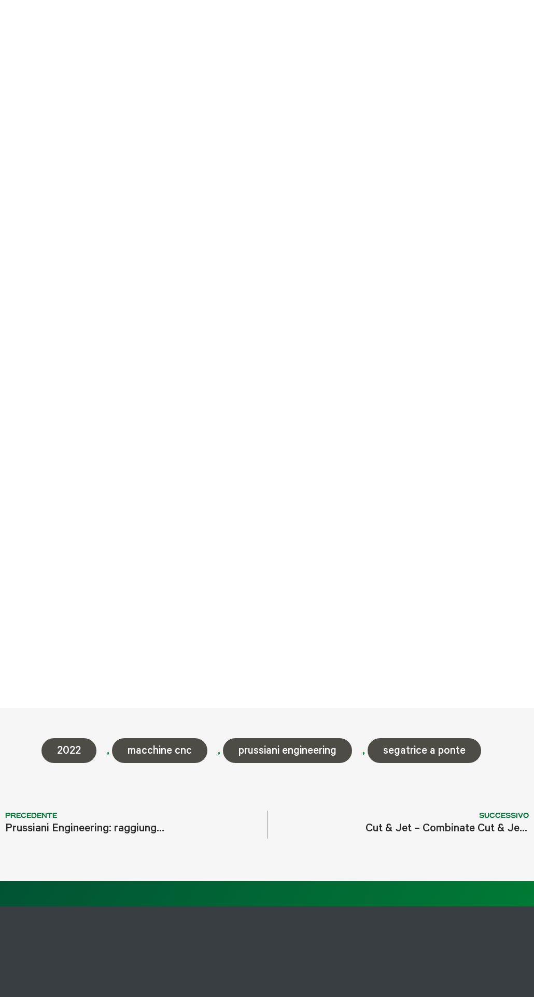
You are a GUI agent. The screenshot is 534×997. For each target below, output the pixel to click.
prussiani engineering (287, 752)
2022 (69, 752)
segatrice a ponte (424, 752)
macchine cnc (160, 752)
